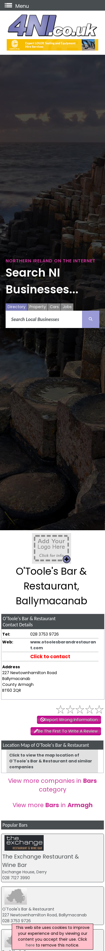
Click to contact (50, 656)
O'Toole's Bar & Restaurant (28, 909)
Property (37, 307)
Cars (54, 307)
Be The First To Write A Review (68, 731)
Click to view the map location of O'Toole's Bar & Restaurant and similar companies (50, 761)
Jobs (67, 307)
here (30, 945)
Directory (16, 307)
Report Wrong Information (71, 719)
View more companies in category (52, 785)
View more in (53, 805)
